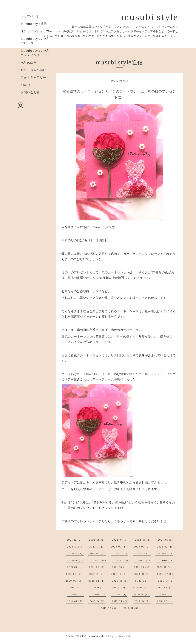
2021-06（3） (97, 567)
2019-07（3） (163, 587)
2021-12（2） (143, 560)
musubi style (149, 17)
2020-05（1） (74, 580)
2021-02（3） (74, 573)
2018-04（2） (143, 601)
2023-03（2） (142, 546)
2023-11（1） (96, 546)
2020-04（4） (97, 580)
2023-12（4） (75, 546)
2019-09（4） (140, 587)
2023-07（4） (119, 546)
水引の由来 (29, 62)
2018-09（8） (142, 594)
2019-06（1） (76, 594)
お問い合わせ (30, 92)
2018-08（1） (164, 594)
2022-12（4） (98, 553)
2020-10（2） (119, 573)
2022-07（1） (165, 553)
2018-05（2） (120, 601)
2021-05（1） (120, 567)
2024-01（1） (166, 539)
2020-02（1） (143, 580)
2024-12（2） (75, 539)
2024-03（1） (143, 539)
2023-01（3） (75, 553)
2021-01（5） (97, 573)
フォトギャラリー (33, 77)
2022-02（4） (98, 560)
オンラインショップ (35, 31)
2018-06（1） (98, 601)
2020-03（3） (120, 580)
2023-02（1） (165, 546)
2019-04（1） (98, 594)
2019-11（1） (97, 587)
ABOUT (26, 85)
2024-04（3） (120, 539)
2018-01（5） (131, 608)
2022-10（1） (120, 553)
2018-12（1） (119, 594)
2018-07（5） (75, 601)
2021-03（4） (165, 567)
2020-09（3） (142, 573)
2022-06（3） (75, 560)
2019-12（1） (76, 587)
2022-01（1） (121, 560)
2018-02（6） (109, 608)
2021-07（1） (75, 567)
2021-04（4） (142, 567)
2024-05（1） (97, 539)
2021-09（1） (165, 560)
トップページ (30, 16)
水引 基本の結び (33, 70)
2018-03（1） (165, 601)
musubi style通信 (34, 24)
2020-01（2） (166, 580)
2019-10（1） (118, 587)
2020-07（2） (165, 573)
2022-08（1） (142, 553)
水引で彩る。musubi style (89, 636)
